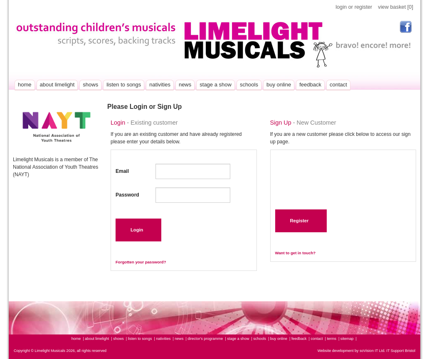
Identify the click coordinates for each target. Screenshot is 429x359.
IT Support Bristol (400, 351)
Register (299, 220)
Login (137, 229)
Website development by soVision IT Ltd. (351, 351)
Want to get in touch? (295, 253)
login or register (353, 7)
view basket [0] (395, 7)
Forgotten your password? (141, 262)
